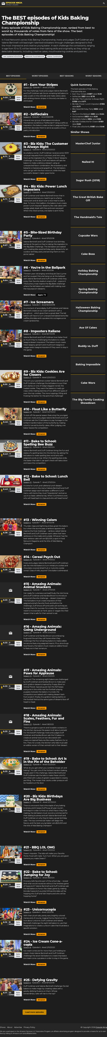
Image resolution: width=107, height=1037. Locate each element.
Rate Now (18, 98)
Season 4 (27, 912)
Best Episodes (13, 76)
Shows (2, 1027)
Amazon (41, 107)
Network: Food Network (34, 56)
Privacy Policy (29, 1027)
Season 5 (27, 117)
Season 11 (27, 150)
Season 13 (28, 590)
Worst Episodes (40, 76)
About (9, 1027)
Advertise (18, 1027)
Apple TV (42, 295)
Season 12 (28, 447)
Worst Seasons (93, 76)
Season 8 (27, 947)
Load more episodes (34, 1012)
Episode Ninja (101, 1027)
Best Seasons (67, 76)
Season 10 (28, 88)
